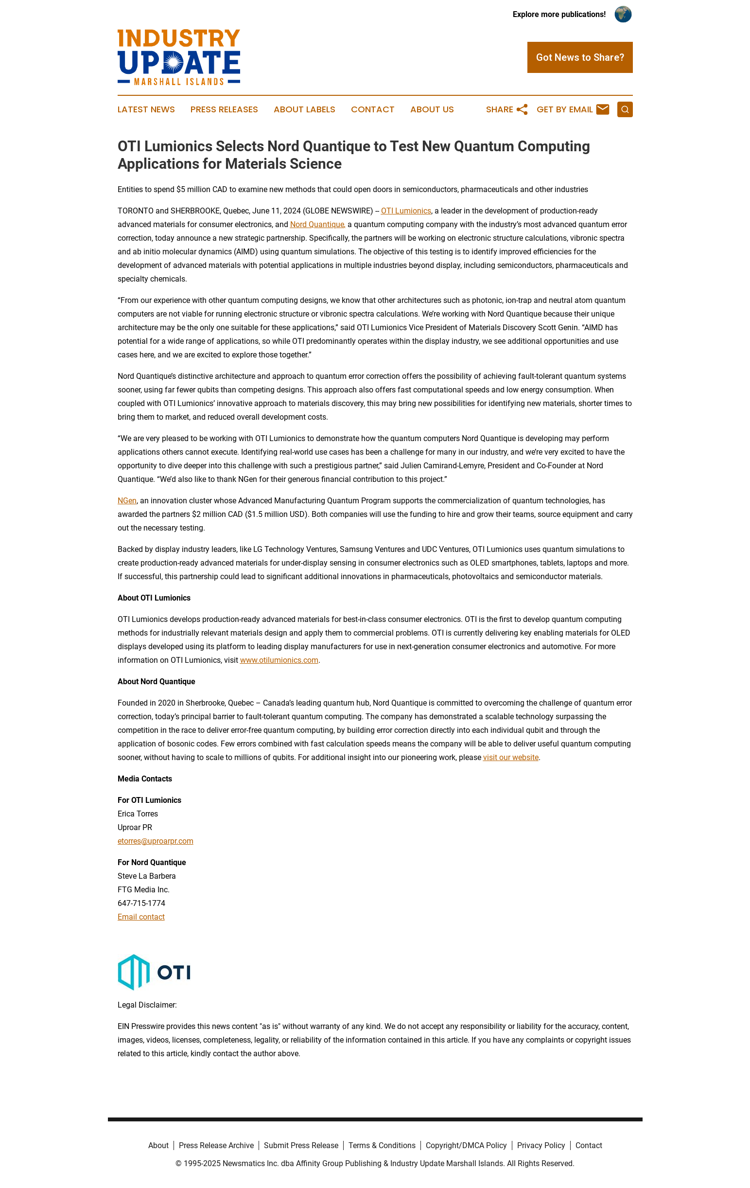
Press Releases (224, 109)
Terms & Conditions (382, 1145)
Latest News (146, 109)
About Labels (304, 109)
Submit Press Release (301, 1145)
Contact (373, 109)
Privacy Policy (541, 1145)
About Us (432, 109)
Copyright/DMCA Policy (466, 1145)
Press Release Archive (216, 1145)
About (158, 1145)
